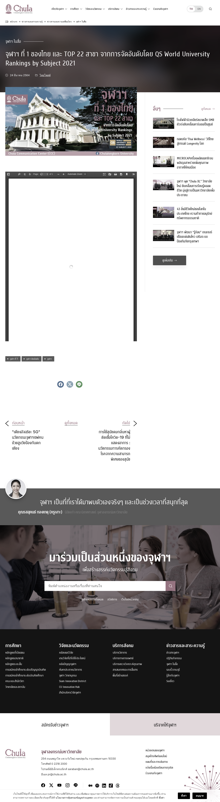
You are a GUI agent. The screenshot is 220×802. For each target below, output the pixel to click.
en (199, 8)
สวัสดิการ (112, 599)
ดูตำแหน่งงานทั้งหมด (92, 599)
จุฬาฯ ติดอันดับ (32, 358)
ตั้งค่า (161, 798)
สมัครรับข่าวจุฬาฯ (55, 725)
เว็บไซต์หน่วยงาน (130, 599)
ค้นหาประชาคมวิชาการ (70, 670)
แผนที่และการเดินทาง (157, 762)
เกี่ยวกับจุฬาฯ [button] (58, 9)
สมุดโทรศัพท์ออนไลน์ (156, 756)
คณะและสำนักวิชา (14, 681)
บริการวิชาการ (120, 653)
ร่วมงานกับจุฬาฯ (160, 9)
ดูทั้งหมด (208, 109)
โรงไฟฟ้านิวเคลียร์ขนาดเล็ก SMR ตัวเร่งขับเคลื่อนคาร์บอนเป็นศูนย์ (195, 122)
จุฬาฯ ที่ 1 (14, 358)
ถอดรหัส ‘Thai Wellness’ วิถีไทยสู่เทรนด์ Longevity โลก (195, 141)
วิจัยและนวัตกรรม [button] (93, 9)
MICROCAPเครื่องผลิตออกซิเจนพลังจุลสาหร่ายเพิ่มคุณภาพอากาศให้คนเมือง (195, 163)
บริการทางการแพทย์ (123, 658)
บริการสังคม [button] (113, 9)
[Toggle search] (210, 9)
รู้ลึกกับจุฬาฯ (173, 676)
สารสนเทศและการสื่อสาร (125, 670)
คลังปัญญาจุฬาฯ (67, 664)
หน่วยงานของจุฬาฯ (155, 751)
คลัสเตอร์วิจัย (66, 653)
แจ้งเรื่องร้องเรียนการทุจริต (159, 768)
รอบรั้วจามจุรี (173, 670)
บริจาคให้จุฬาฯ (165, 725)
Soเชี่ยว (170, 681)
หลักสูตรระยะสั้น (13, 664)
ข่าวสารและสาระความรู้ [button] (136, 9)
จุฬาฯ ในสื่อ (13, 41)
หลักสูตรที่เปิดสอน (14, 653)
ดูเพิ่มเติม (169, 260)
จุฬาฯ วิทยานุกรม (68, 676)
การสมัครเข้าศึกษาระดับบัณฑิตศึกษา (24, 676)
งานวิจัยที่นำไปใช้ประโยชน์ (72, 658)
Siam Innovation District (72, 681)
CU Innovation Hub (69, 687)
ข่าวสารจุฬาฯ (172, 653)
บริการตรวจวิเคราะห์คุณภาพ (127, 664)
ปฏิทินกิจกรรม (174, 658)
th (191, 8)
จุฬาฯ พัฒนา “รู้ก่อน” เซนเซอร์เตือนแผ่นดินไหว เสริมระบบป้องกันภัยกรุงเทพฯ (194, 237)
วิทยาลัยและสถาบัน (15, 687)
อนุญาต (200, 796)
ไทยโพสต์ (45, 75)
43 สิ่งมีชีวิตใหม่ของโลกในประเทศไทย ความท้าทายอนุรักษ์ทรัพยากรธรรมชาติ (194, 214)
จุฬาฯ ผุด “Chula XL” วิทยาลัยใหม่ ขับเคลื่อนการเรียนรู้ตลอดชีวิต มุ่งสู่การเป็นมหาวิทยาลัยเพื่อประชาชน (196, 188)
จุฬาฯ (49, 358)
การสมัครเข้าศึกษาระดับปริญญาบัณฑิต (25, 670)
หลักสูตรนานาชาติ (14, 658)
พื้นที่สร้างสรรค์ (120, 676)
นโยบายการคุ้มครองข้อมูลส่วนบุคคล (74, 798)
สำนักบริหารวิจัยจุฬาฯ (70, 693)
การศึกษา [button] (74, 9)
